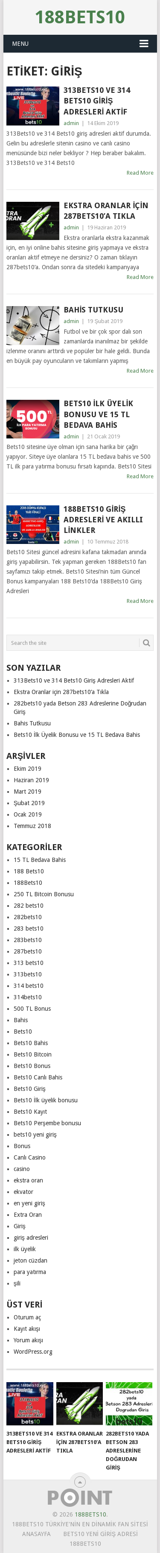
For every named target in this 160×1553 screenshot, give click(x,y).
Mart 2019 (27, 791)
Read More (140, 173)
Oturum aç (27, 1317)
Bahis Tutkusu (93, 309)
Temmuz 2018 (32, 826)
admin (71, 123)
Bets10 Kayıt (30, 1111)
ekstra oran (28, 1180)
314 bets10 (29, 985)
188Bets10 (80, 17)
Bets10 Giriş (30, 1088)
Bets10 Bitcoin (33, 1054)
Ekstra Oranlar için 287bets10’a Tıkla (106, 210)
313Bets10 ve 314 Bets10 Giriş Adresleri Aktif (97, 101)
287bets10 (28, 951)
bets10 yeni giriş (35, 1134)
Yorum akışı (28, 1340)
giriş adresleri (31, 1237)
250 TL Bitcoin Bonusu (44, 894)
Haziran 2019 (31, 780)
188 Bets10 (29, 871)
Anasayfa (36, 1534)
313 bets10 (29, 962)
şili (17, 1283)
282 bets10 (29, 905)
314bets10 (28, 997)
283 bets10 (29, 928)
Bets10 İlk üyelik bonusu (46, 1100)
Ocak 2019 (28, 814)
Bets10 (23, 1031)
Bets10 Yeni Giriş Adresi (100, 1534)
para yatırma (30, 1272)
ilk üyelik (25, 1249)
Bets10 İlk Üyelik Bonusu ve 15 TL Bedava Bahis (98, 414)
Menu (20, 43)
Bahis (21, 1020)
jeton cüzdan (30, 1260)
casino (22, 1168)
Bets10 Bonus (32, 1065)
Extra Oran (28, 1214)
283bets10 (28, 940)
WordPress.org (33, 1351)
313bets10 (28, 974)
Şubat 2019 (29, 803)
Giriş (20, 1226)
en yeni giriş (29, 1203)
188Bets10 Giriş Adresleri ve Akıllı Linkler (103, 520)
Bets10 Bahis (31, 1043)
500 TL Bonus (32, 1008)
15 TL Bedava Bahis (40, 859)
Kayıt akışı (27, 1328)
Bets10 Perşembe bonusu (47, 1123)
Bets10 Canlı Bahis (38, 1077)
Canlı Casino (30, 1157)
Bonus (22, 1146)
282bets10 (28, 917)
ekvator (23, 1191)
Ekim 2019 (27, 768)
